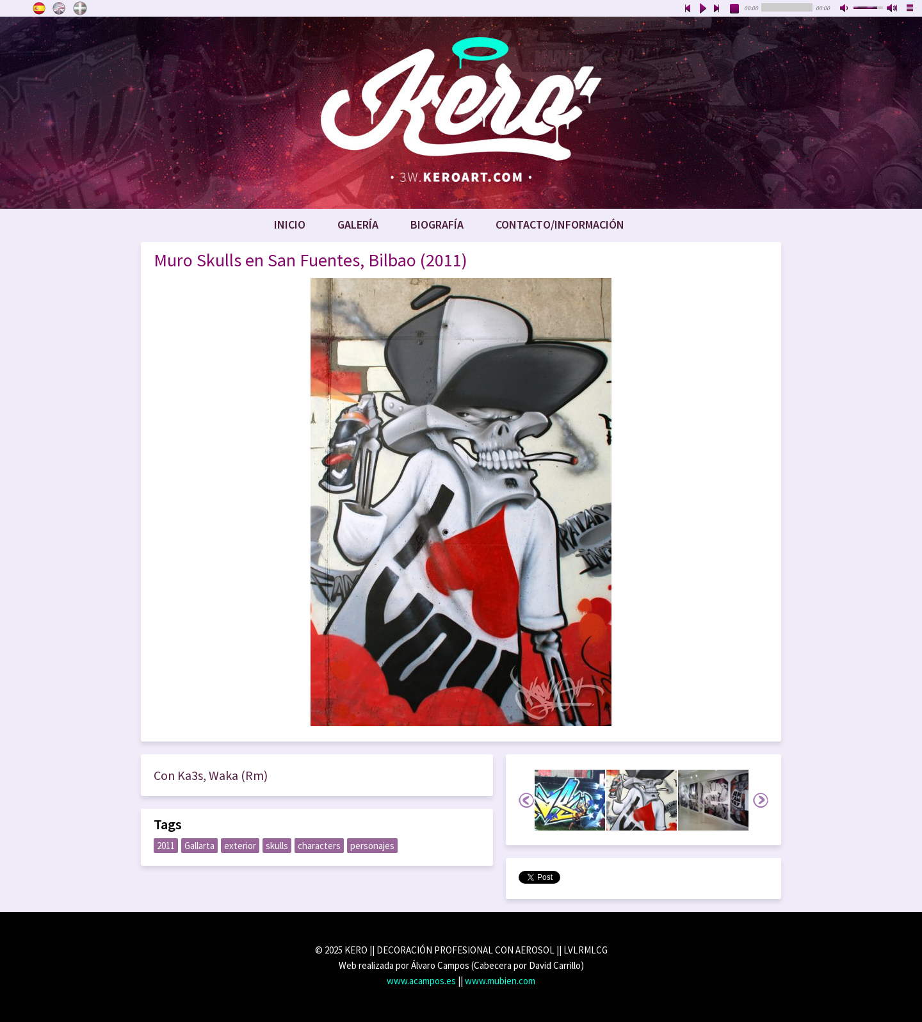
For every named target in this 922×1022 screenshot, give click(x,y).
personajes (372, 846)
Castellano (39, 8)
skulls (277, 846)
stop (735, 9)
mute (845, 9)
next (717, 9)
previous (687, 9)
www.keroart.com (461, 113)
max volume (892, 9)
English (60, 8)
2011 (166, 846)
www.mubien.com (500, 981)
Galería (357, 224)
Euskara (80, 8)
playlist (910, 9)
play (702, 9)
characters (319, 846)
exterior (240, 846)
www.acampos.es (421, 981)
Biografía (437, 224)
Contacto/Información (560, 224)
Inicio (289, 224)
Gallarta (199, 846)
